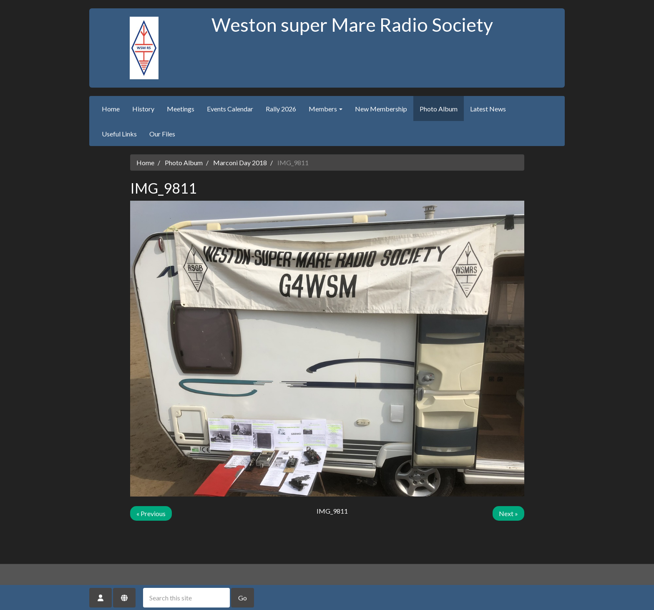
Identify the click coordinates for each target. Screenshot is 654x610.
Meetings (180, 109)
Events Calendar (230, 109)
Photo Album (439, 109)
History (143, 109)
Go (242, 598)
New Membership (381, 109)
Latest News (488, 109)
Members (325, 109)
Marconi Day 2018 (240, 162)
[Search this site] (186, 597)
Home (111, 109)
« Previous (151, 513)
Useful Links (119, 134)
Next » (508, 513)
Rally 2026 (281, 109)
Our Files (162, 134)
